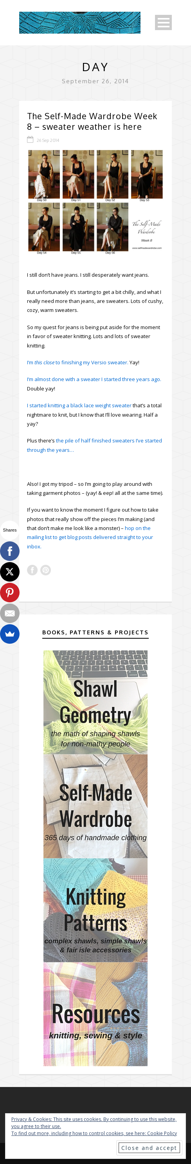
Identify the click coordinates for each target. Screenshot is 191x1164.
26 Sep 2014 (48, 140)
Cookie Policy (162, 1133)
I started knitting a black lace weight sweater (79, 405)
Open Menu (163, 22)
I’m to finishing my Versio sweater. (77, 362)
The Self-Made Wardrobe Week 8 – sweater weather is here (92, 121)
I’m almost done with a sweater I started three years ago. (94, 379)
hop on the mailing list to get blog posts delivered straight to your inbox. (90, 537)
